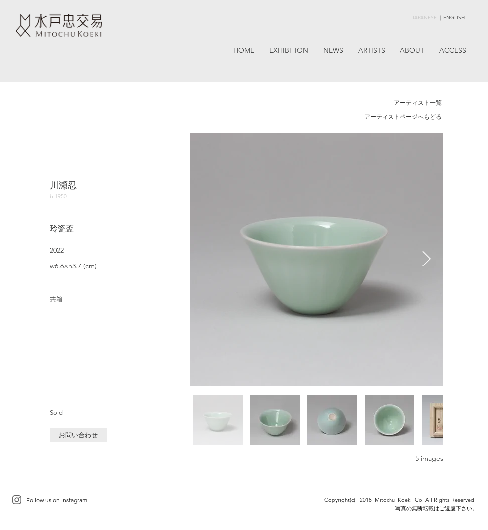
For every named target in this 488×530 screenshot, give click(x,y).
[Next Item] (427, 259)
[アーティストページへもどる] (403, 117)
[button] (78, 435)
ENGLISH (454, 17)
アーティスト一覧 (418, 102)
